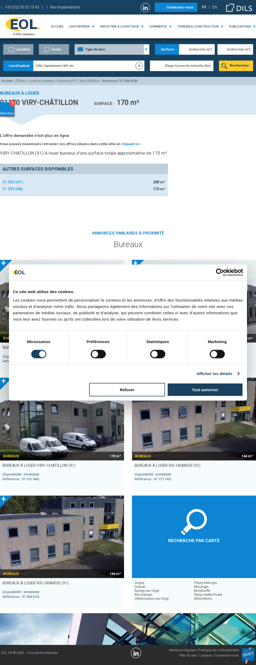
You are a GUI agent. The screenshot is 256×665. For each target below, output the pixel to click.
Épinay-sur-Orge (147, 591)
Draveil (140, 587)
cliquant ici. (131, 144)
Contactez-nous (180, 7)
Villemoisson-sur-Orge (152, 599)
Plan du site (188, 655)
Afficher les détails (214, 373)
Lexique (206, 655)
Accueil (57, 26)
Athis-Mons (203, 599)
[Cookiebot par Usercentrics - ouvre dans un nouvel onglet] (220, 272)
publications (240, 26)
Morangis (201, 587)
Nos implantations (65, 7)
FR (204, 7)
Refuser (127, 389)
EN (214, 7)
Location (23, 49)
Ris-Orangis (143, 595)
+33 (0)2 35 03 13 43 (22, 7)
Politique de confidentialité (218, 650)
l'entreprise (79, 26)
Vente (56, 49)
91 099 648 (13, 189)
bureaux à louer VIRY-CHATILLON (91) (39, 465)
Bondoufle (202, 591)
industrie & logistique (119, 26)
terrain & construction (198, 26)
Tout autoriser (205, 389)
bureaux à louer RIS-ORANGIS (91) (167, 465)
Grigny (139, 583)
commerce (158, 26)
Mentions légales (182, 650)
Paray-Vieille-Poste (208, 595)
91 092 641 (13, 182)
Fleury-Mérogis (205, 583)
